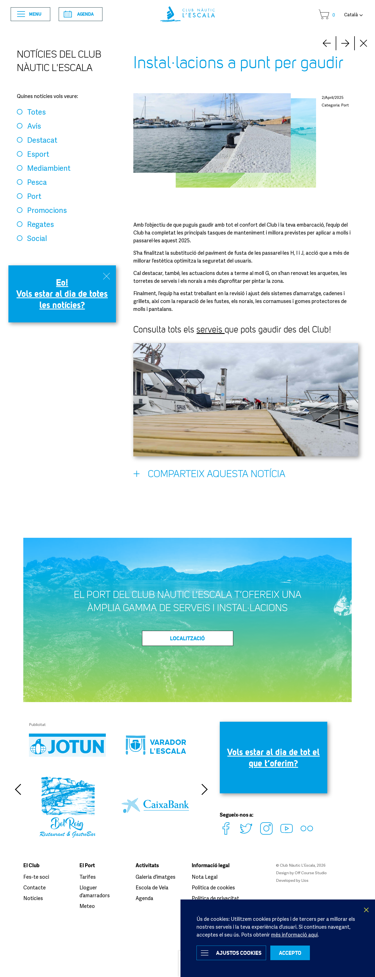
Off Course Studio (311, 872)
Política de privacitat (215, 898)
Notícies (33, 898)
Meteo (87, 906)
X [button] (366, 910)
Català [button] (351, 15)
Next (327, 43)
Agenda (79, 14)
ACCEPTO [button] (290, 952)
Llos (304, 880)
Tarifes (87, 876)
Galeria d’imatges (155, 876)
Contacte (34, 887)
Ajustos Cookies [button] (239, 952)
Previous (17, 789)
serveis (210, 329)
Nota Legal (205, 876)
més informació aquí (294, 934)
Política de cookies (213, 887)
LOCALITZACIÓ (187, 638)
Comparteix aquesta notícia (209, 475)
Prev (345, 43)
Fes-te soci (36, 876)
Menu (29, 14)
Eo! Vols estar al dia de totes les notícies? (62, 293)
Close (364, 43)
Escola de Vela (152, 887)
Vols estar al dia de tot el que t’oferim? (273, 757)
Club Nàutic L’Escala (187, 14)
